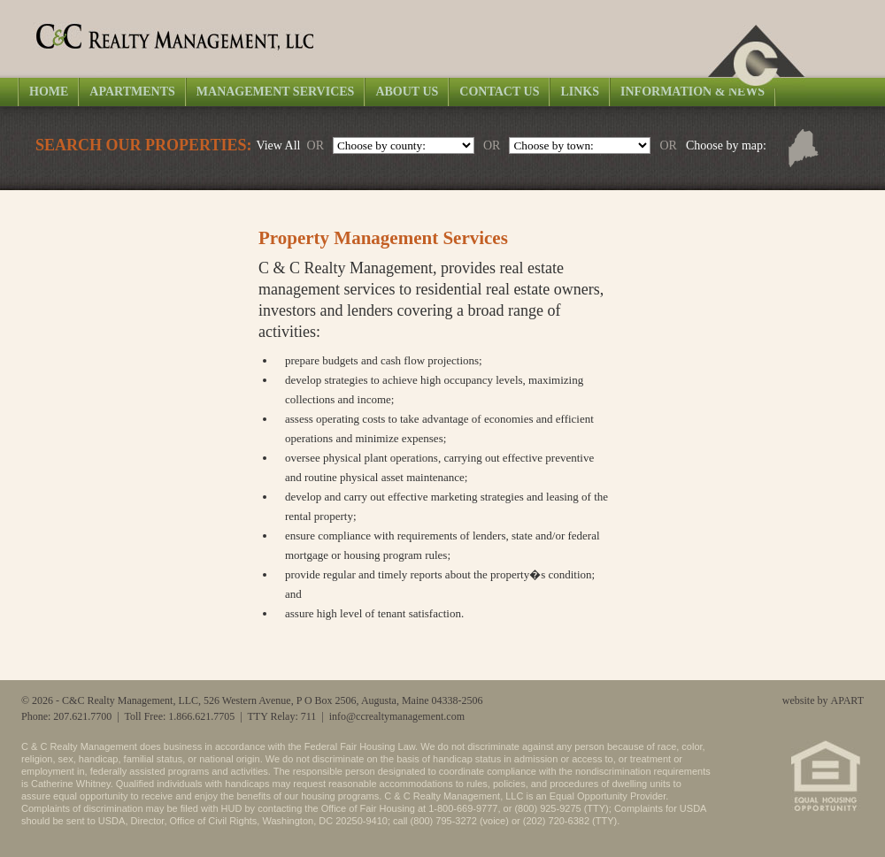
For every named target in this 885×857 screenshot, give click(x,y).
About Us (406, 91)
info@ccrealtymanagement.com (397, 716)
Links (579, 91)
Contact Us (499, 91)
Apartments (131, 91)
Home (48, 91)
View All (278, 145)
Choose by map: (726, 145)
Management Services (275, 91)
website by (823, 700)
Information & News (692, 91)
